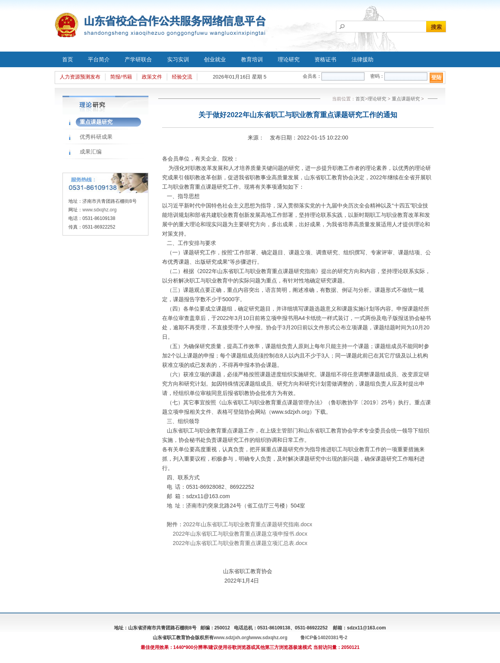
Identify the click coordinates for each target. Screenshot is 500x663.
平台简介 (99, 59)
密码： (377, 76)
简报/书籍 (121, 77)
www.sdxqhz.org (99, 210)
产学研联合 (138, 59)
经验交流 (182, 77)
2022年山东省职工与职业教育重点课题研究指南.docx (247, 524)
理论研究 (289, 59)
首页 (67, 59)
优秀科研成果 (96, 137)
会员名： (312, 76)
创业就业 (215, 59)
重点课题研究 (96, 122)
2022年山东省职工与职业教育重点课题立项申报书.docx (240, 534)
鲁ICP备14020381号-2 (323, 637)
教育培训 (252, 59)
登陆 (436, 77)
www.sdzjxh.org (231, 637)
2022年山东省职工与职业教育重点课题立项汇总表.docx (240, 543)
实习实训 (178, 59)
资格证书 (325, 59)
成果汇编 (91, 151)
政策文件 (152, 77)
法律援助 (362, 59)
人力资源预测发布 (80, 77)
